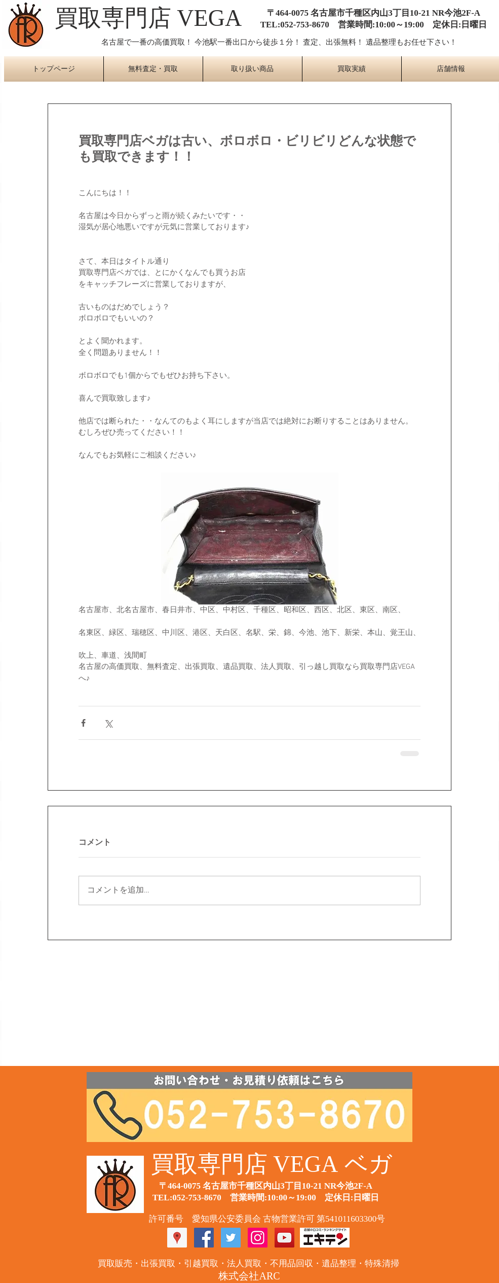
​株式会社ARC (249, 1275)
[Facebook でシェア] (83, 723)
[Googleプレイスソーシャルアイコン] (177, 1238)
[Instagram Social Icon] (257, 1238)
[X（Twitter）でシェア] (108, 723)
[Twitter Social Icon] (231, 1238)
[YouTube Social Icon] (284, 1238)
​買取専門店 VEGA (148, 18)
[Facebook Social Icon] (204, 1238)
